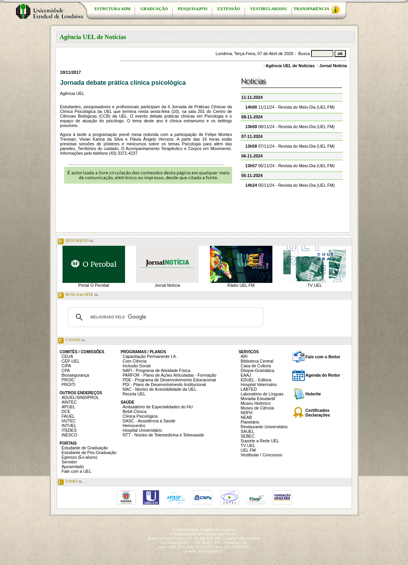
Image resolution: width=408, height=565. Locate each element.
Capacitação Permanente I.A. (150, 356)
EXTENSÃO (228, 9)
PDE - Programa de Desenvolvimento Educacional (169, 379)
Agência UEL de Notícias (290, 65)
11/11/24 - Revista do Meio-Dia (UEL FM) (290, 107)
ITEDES (69, 430)
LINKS (70, 482)
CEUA (67, 356)
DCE (66, 411)
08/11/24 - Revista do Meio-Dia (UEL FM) (290, 126)
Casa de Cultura (256, 365)
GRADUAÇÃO (154, 9)
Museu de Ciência (257, 408)
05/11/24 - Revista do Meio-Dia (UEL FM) (290, 185)
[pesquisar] (164, 317)
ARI (244, 356)
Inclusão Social (137, 365)
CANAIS (71, 341)
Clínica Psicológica (140, 416)
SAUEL (247, 431)
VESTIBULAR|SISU (268, 9)
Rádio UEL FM (240, 285)
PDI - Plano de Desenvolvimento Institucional (164, 384)
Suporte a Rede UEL (260, 440)
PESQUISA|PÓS (193, 9)
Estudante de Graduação (85, 447)
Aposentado (73, 466)
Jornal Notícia (333, 65)
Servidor (69, 462)
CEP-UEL (71, 361)
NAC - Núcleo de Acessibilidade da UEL (160, 389)
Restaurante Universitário (264, 426)
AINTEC (69, 402)
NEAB (246, 417)
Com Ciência (135, 361)
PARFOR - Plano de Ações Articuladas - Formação (170, 375)
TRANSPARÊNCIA (316, 9)
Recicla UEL (134, 394)
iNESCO (69, 435)
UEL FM (248, 450)
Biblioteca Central (257, 361)
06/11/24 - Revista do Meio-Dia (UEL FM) (290, 165)
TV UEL (315, 285)
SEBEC (248, 436)
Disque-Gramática (257, 370)
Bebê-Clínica (135, 411)
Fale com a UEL (76, 471)
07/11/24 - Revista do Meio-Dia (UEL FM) (290, 146)
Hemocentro (134, 425)
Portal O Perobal (93, 285)
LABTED (249, 389)
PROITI (69, 384)
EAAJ (246, 375)
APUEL (68, 406)
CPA (66, 370)
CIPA (66, 365)
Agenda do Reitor (323, 375)
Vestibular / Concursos (262, 454)
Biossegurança (75, 375)
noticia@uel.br (210, 551)
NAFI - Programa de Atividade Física (156, 370)
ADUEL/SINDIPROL (80, 397)
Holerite (313, 394)
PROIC (68, 379)
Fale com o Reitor (323, 356)
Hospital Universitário (142, 430)
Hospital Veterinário (259, 384)
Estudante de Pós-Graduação (89, 452)
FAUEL (68, 416)
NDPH (246, 412)
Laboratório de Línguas (262, 394)
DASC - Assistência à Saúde (149, 420)
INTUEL (69, 425)
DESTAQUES (76, 241)
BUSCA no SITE (78, 295)
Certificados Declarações (318, 412)
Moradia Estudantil (258, 398)
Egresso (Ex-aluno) (79, 457)
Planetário (250, 422)
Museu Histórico (255, 403)
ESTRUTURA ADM (113, 9)
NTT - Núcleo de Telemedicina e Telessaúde (163, 435)
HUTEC (69, 420)
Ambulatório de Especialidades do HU (158, 406)
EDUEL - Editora (256, 379)
